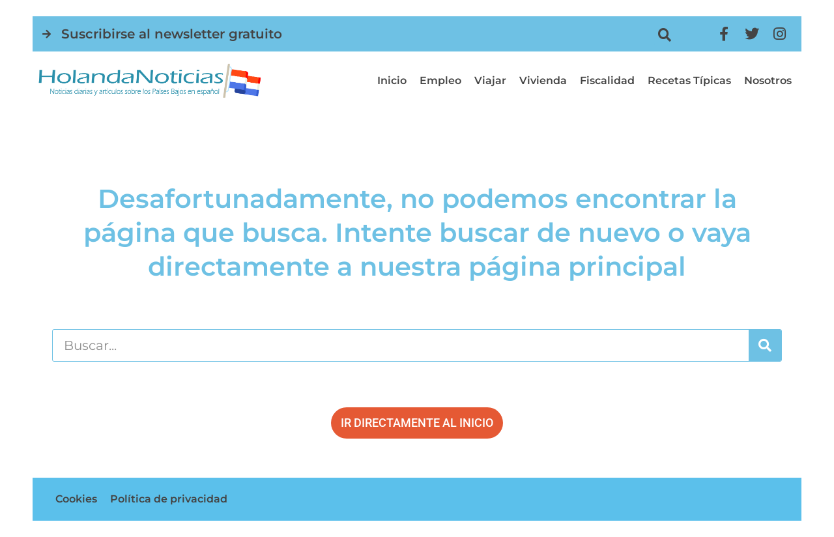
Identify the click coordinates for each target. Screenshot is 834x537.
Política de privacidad (168, 499)
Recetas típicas (689, 80)
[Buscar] (765, 345)
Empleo (440, 80)
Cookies (76, 499)
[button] (664, 35)
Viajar (490, 80)
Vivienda (543, 80)
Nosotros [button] (768, 80)
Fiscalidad (607, 80)
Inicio (392, 80)
